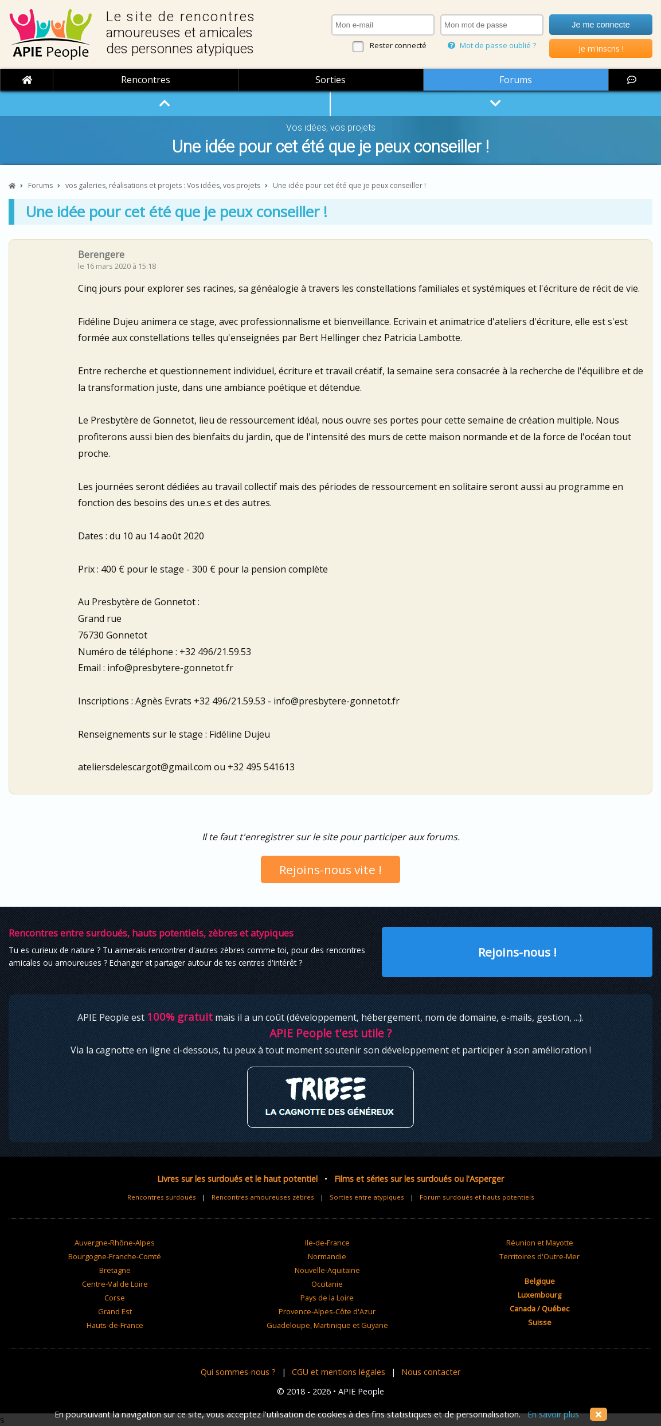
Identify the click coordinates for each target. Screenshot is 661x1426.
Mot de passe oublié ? (492, 45)
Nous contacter (430, 1371)
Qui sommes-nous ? (238, 1371)
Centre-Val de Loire (115, 1284)
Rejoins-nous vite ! (330, 869)
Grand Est (115, 1311)
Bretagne (115, 1270)
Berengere (101, 254)
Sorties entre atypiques (367, 1197)
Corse (114, 1297)
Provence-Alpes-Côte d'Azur (327, 1311)
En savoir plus (553, 1414)
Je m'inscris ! (601, 48)
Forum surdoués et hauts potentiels (477, 1197)
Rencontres (145, 79)
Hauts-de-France (115, 1325)
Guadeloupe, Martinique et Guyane (327, 1325)
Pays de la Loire (327, 1297)
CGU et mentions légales (338, 1371)
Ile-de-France (327, 1242)
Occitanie (327, 1284)
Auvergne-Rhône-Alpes (115, 1242)
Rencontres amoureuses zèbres (263, 1197)
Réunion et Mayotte (539, 1242)
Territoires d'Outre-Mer (539, 1256)
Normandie (327, 1256)
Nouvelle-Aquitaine (327, 1270)
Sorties (330, 79)
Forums (515, 79)
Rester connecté (398, 45)
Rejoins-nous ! (517, 952)
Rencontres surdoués (161, 1197)
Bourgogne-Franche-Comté (114, 1256)
